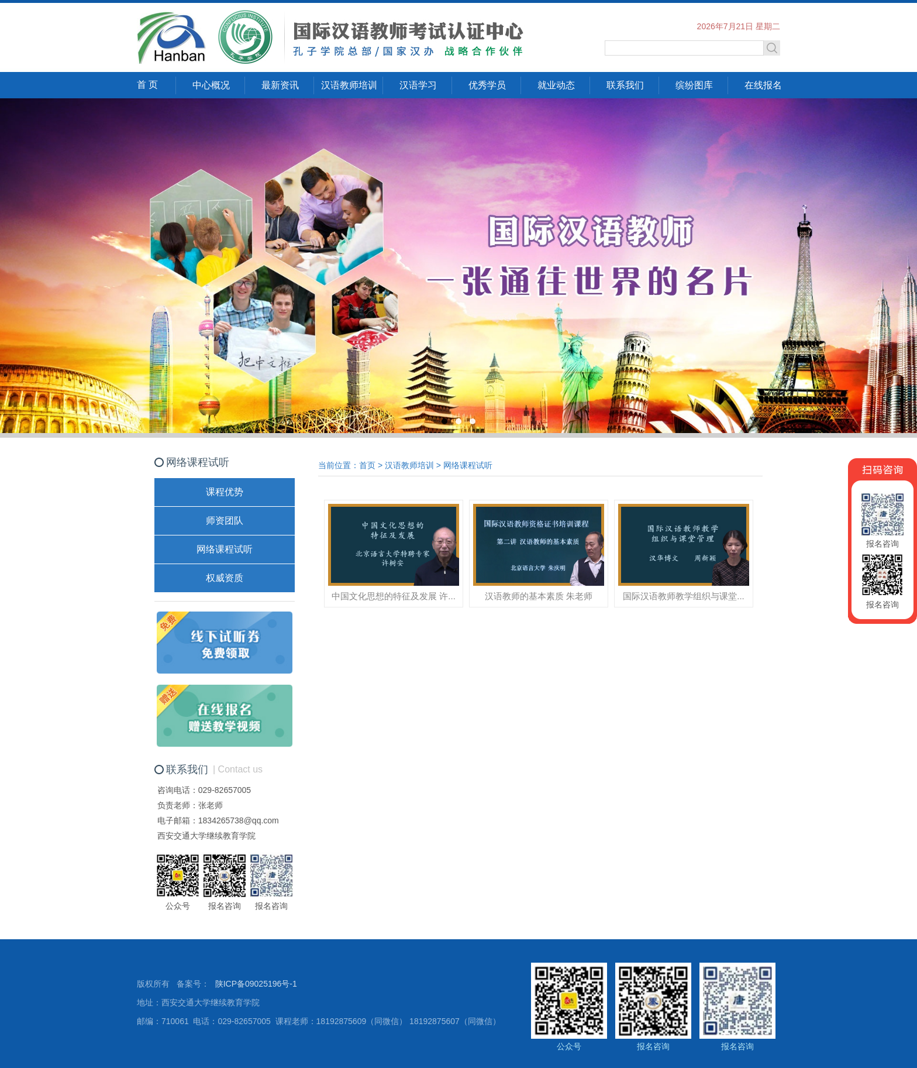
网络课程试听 (224, 549)
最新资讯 (280, 85)
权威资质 (224, 578)
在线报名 (763, 85)
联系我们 (625, 85)
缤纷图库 (694, 85)
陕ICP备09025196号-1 (256, 983)
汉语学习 (418, 85)
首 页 (147, 85)
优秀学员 (487, 85)
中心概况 (211, 85)
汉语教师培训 (349, 85)
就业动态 (556, 85)
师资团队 (224, 521)
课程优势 (224, 492)
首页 (367, 465)
